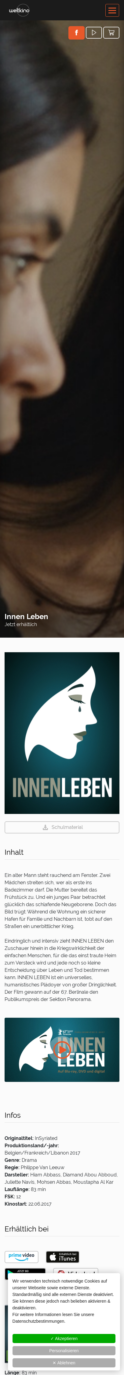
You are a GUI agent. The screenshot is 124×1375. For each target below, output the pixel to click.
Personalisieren (64, 1350)
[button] (76, 32)
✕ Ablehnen (64, 1362)
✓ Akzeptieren (64, 1338)
